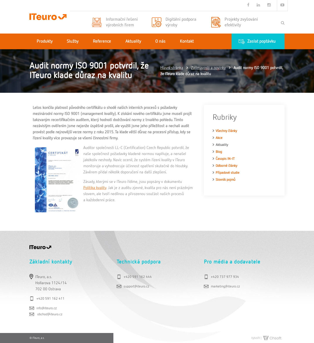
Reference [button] (102, 41)
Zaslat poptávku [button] (261, 41)
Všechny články (226, 131)
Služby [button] (72, 41)
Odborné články (226, 166)
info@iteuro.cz (46, 308)
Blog (219, 152)
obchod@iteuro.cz (49, 314)
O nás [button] (160, 41)
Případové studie (227, 173)
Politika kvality (94, 188)
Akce (219, 138)
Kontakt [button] (187, 41)
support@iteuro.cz (136, 286)
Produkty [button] (45, 41)
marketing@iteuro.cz (225, 286)
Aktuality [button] (133, 41)
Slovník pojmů (225, 180)
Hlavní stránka (171, 68)
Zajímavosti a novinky (208, 68)
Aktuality (222, 145)
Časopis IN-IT (225, 159)
